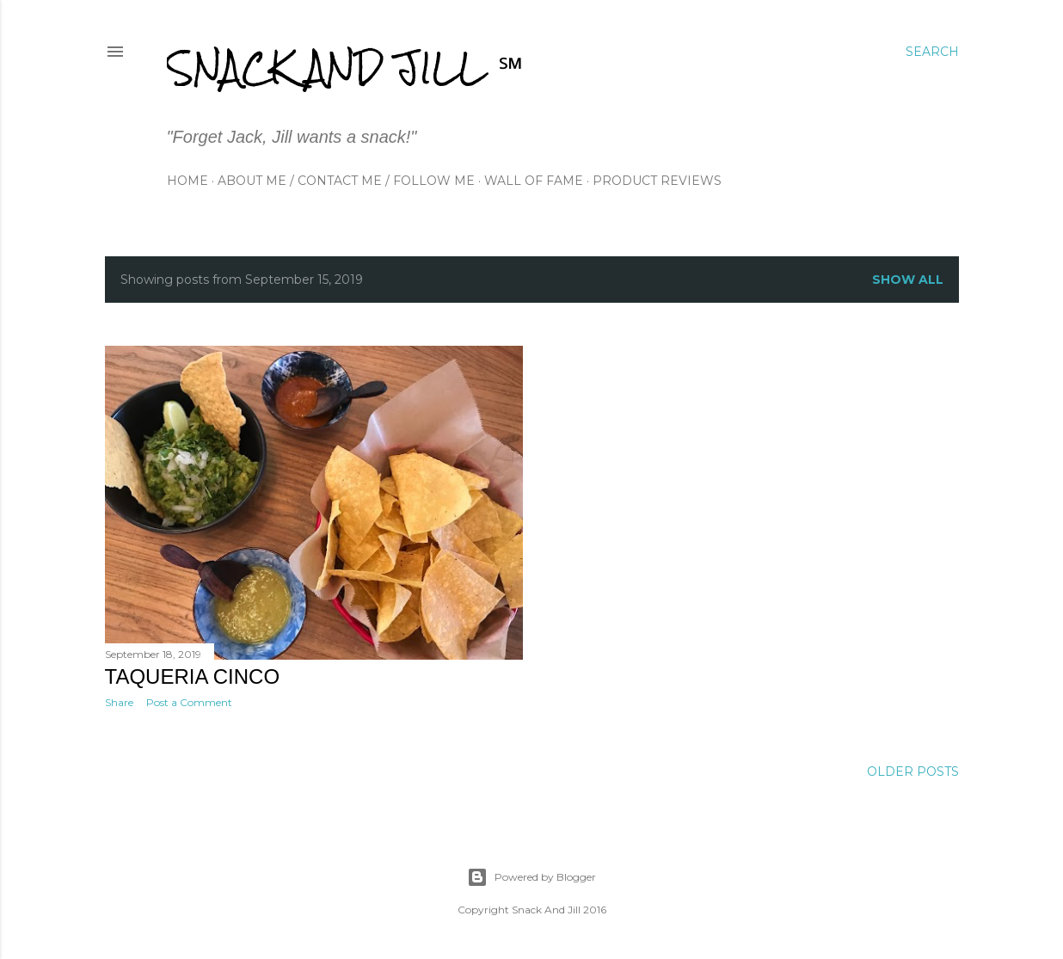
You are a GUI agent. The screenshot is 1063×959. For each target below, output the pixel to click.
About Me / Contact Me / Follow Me (346, 180)
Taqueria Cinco (192, 676)
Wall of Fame (533, 180)
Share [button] (119, 702)
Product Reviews (657, 180)
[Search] (932, 51)
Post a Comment (189, 702)
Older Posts (913, 771)
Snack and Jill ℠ (345, 67)
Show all (907, 279)
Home (187, 180)
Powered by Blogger (531, 877)
